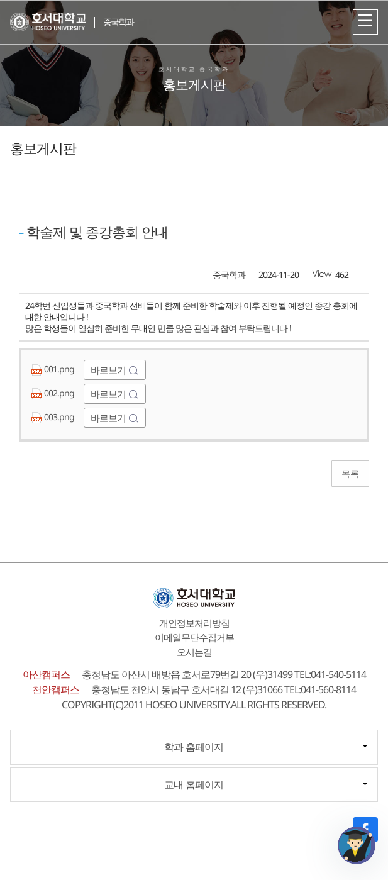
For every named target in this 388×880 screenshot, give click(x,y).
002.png (53, 393)
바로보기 (109, 370)
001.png (53, 369)
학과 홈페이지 (193, 747)
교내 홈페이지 (193, 784)
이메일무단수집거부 (194, 637)
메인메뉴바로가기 (0, 0)
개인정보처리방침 (194, 622)
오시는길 (194, 651)
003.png (53, 417)
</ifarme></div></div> (356, 845)
